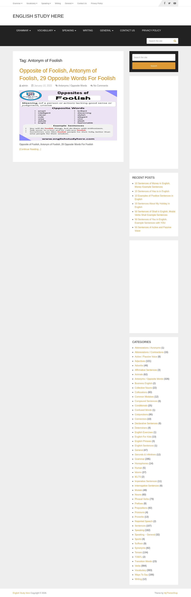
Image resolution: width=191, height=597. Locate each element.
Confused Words (143, 410)
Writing (58, 3)
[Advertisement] (153, 122)
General (68, 3)
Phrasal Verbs (142, 499)
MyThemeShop (171, 593)
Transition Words (143, 561)
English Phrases (143, 441)
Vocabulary (31, 3)
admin (25, 85)
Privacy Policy (97, 3)
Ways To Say (141, 574)
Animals (139, 374)
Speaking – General (145, 534)
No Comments (100, 85)
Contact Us (82, 3)
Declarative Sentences (146, 423)
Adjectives (140, 361)
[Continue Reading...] (30, 149)
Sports (138, 539)
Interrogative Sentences (147, 485)
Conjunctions (141, 414)
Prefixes (139, 503)
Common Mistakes (144, 396)
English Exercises (144, 432)
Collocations (141, 392)
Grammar (17, 3)
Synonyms (140, 548)
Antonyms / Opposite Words (72, 85)
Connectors (140, 419)
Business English (143, 383)
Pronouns (140, 512)
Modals (138, 490)
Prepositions (141, 508)
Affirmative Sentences (146, 370)
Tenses (138, 552)
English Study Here (38, 16)
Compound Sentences (146, 401)
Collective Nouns (143, 388)
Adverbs (139, 365)
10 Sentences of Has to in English (152, 191)
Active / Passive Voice (146, 356)
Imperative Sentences (146, 481)
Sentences (140, 526)
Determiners (141, 428)
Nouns (138, 494)
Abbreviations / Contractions (149, 352)
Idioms (138, 472)
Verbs (138, 566)
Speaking (45, 3)
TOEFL (138, 557)
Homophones (141, 463)
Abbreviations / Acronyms (148, 348)
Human (138, 468)
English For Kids (143, 437)
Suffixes (139, 543)
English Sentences (144, 445)
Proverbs (139, 517)
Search (175, 41)
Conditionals (141, 405)
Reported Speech (144, 521)
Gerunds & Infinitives (145, 454)
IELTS (138, 477)
